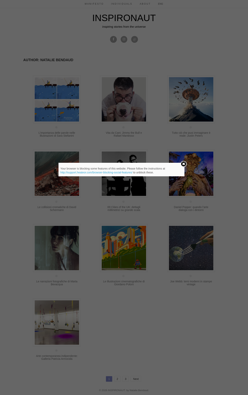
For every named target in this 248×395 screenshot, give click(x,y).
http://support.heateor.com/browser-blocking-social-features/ (96, 172)
